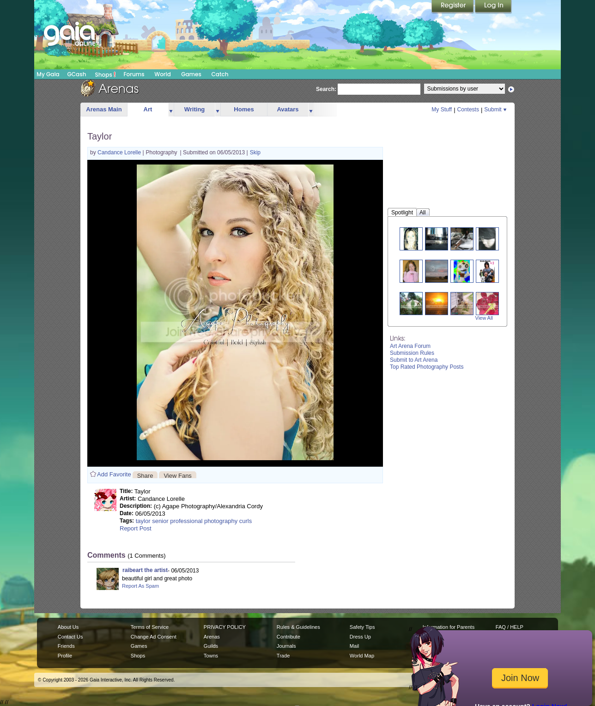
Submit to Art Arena (413, 360)
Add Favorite (114, 474)
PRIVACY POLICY (225, 627)
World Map (362, 655)
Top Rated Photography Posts (426, 367)
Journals (286, 646)
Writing (194, 109)
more (171, 109)
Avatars (287, 109)
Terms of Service (150, 627)
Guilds (211, 646)
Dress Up (360, 636)
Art (148, 109)
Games (191, 74)
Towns (211, 655)
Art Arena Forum (410, 346)
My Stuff (441, 109)
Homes (244, 109)
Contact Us (70, 636)
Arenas (212, 636)
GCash (76, 74)
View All (484, 318)
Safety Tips (362, 627)
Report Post (136, 528)
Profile (65, 655)
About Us (68, 627)
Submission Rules (412, 353)
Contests (468, 109)
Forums (133, 74)
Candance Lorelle (119, 152)
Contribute (288, 636)
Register (453, 7)
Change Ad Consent (153, 636)
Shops (105, 74)
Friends (66, 646)
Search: (326, 89)
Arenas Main (103, 109)
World (162, 74)
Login (493, 7)
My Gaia (47, 74)
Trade (283, 655)
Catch (220, 74)
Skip (255, 152)
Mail (354, 646)
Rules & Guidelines (298, 627)
